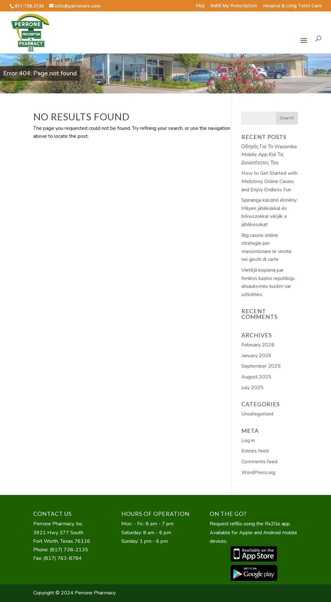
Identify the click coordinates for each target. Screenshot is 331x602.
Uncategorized (257, 413)
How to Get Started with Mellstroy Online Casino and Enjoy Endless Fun (269, 181)
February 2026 (258, 344)
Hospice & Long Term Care (292, 6)
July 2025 (252, 387)
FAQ (200, 6)
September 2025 (261, 366)
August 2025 (256, 376)
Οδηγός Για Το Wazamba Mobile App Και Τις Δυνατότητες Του (269, 154)
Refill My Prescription (234, 6)
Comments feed (259, 461)
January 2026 (256, 355)
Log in (248, 440)
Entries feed (255, 450)
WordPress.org (258, 472)
